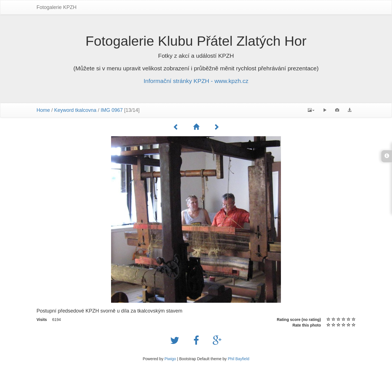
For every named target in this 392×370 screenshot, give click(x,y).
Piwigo (170, 359)
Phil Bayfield (238, 359)
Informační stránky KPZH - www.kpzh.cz (196, 81)
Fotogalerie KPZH (57, 7)
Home (43, 110)
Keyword (64, 110)
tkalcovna (86, 110)
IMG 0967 (112, 110)
